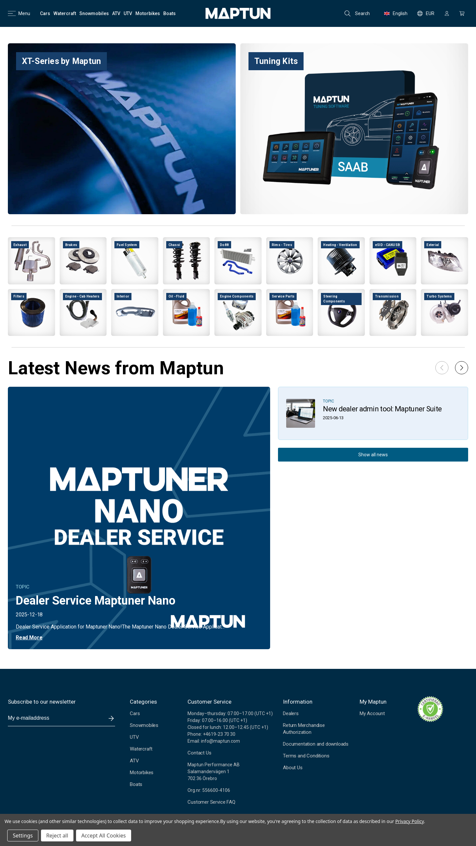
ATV (134, 761)
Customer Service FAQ (211, 802)
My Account (372, 713)
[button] (461, 367)
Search (357, 13)
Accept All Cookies (103, 835)
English (395, 13)
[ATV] (116, 13)
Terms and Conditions (306, 756)
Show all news (373, 454)
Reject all (57, 835)
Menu (19, 13)
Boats (136, 784)
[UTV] (128, 13)
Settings (23, 835)
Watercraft (141, 749)
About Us (292, 768)
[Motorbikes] (147, 13)
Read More (29, 637)
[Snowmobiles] (94, 13)
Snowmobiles (144, 725)
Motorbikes (141, 772)
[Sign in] (447, 13)
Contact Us (199, 753)
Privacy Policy (409, 821)
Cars (135, 713)
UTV (134, 737)
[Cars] (45, 13)
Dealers (291, 713)
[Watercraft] (64, 13)
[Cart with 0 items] (462, 13)
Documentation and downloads (315, 744)
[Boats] (169, 13)
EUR (425, 13)
